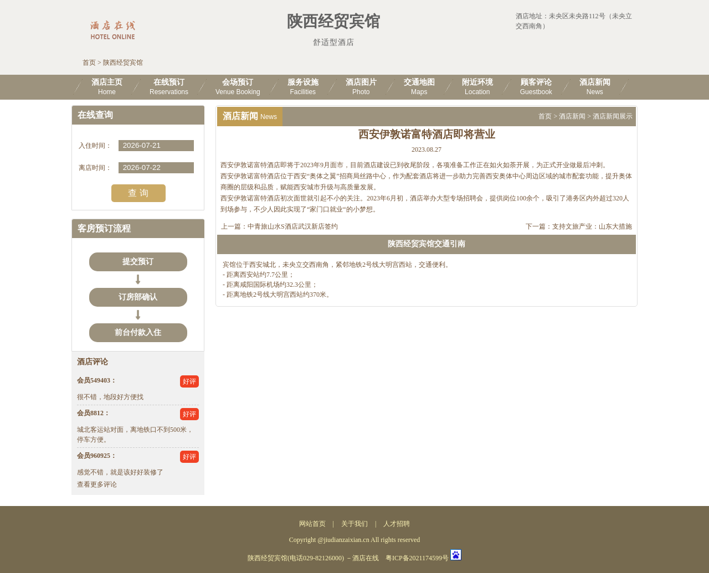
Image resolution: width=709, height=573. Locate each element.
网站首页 (312, 524)
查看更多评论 (97, 484)
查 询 (138, 193)
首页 (89, 62)
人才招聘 (396, 524)
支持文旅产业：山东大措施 (592, 226)
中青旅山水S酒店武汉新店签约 (293, 226)
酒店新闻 (572, 116)
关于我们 (354, 524)
